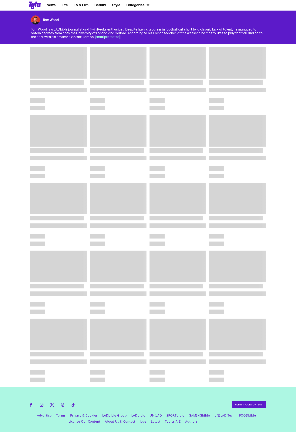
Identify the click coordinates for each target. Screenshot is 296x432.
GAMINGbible (199, 415)
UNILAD (156, 415)
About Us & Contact (120, 421)
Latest (155, 421)
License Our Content (84, 421)
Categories (138, 5)
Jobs (143, 421)
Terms (61, 415)
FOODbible (247, 415)
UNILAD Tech (224, 415)
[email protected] (108, 37)
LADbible (138, 415)
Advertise (44, 415)
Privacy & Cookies (84, 415)
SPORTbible (175, 415)
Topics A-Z (173, 421)
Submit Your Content (248, 404)
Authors (191, 421)
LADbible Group (114, 415)
